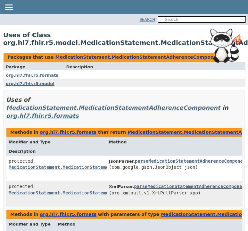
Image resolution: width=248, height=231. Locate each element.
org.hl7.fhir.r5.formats (32, 75)
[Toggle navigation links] (8, 7)
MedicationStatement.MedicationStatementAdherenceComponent (138, 57)
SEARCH (147, 19)
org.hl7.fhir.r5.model (30, 83)
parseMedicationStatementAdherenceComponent (190, 186)
